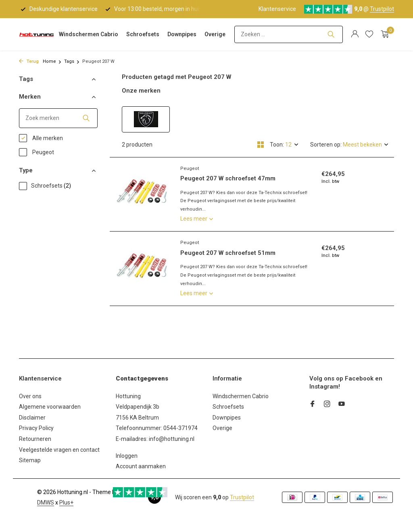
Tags (72, 61)
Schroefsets (142, 34)
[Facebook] (312, 405)
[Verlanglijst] (369, 34)
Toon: (277, 144)
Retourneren (35, 439)
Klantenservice (277, 9)
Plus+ (66, 502)
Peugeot (36, 152)
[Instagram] (327, 405)
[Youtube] (341, 405)
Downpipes (181, 34)
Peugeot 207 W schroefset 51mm (227, 252)
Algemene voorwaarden (50, 406)
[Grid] (260, 144)
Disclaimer (32, 417)
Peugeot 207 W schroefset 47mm (227, 178)
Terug (29, 61)
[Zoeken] (288, 34)
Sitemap (30, 460)
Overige (214, 34)
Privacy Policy (36, 428)
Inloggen (127, 456)
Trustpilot (382, 9)
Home (52, 61)
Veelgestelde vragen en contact (59, 450)
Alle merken (41, 138)
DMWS (45, 502)
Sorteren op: (326, 144)
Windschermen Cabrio (88, 34)
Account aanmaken (141, 466)
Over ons (30, 396)
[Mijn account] (355, 34)
